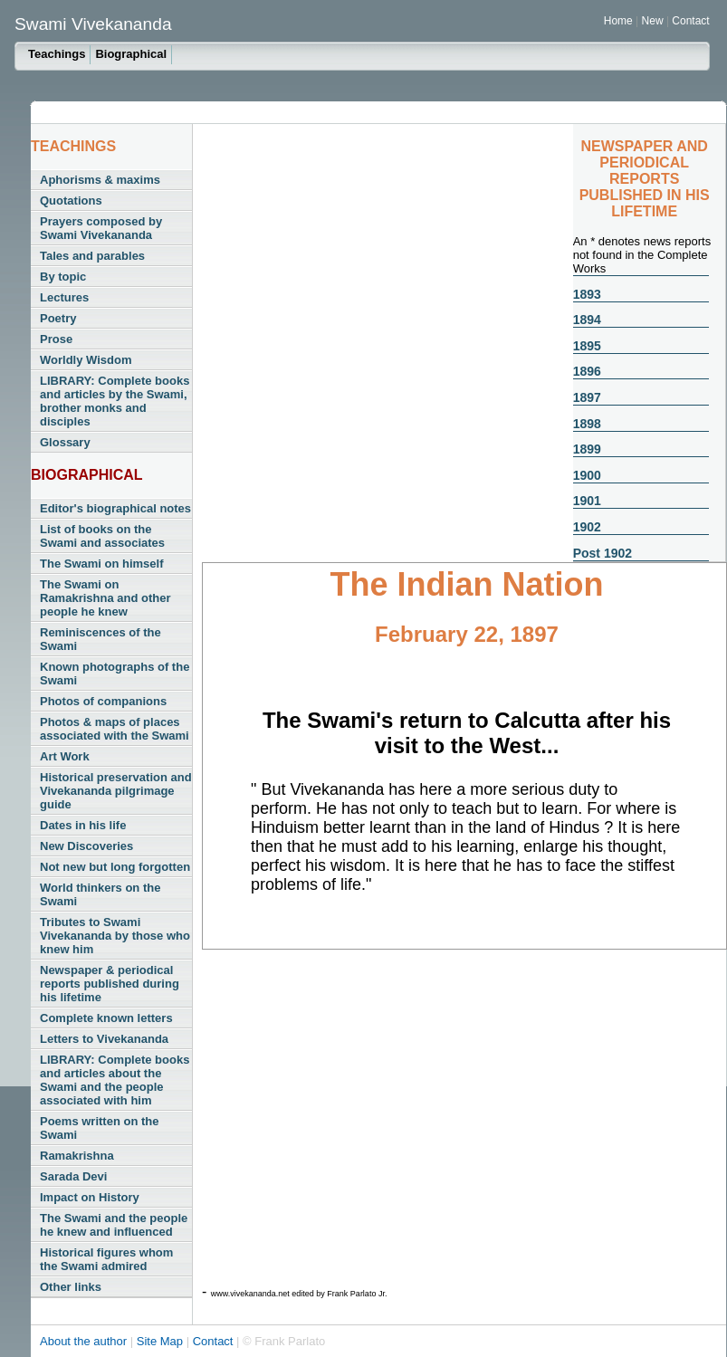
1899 (587, 449)
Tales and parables (92, 256)
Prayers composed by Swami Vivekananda (101, 228)
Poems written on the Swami (99, 1128)
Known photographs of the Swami (114, 673)
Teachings (56, 54)
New (654, 20)
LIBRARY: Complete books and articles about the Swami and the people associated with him (114, 1080)
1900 (587, 475)
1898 (587, 423)
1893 (587, 294)
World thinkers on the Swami (100, 894)
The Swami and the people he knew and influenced (113, 1224)
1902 (587, 527)
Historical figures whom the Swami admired (106, 1259)
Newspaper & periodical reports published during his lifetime (109, 983)
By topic (63, 276)
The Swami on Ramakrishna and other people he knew (105, 598)
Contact (690, 20)
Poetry (58, 318)
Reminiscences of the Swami (100, 639)
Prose (56, 339)
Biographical (131, 54)
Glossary (65, 442)
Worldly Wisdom (85, 360)
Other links (70, 1287)
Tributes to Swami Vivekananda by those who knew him (115, 935)
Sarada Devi (73, 1176)
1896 (587, 371)
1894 (587, 319)
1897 (587, 397)
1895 (587, 346)
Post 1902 (602, 553)
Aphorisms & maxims (100, 179)
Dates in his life (83, 825)
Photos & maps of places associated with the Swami (114, 728)
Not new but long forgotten (115, 867)
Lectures (64, 297)
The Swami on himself (102, 563)
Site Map (162, 1341)
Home (618, 20)
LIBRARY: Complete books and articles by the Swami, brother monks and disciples (114, 401)
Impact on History (89, 1197)
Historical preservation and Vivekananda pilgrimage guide (116, 790)
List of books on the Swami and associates (102, 535)
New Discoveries (86, 846)
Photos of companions (103, 701)
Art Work (65, 756)
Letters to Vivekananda (104, 1039)
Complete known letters (106, 1018)
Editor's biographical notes (115, 508)
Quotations (71, 200)
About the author (85, 1341)
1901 (587, 500)
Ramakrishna (77, 1155)
